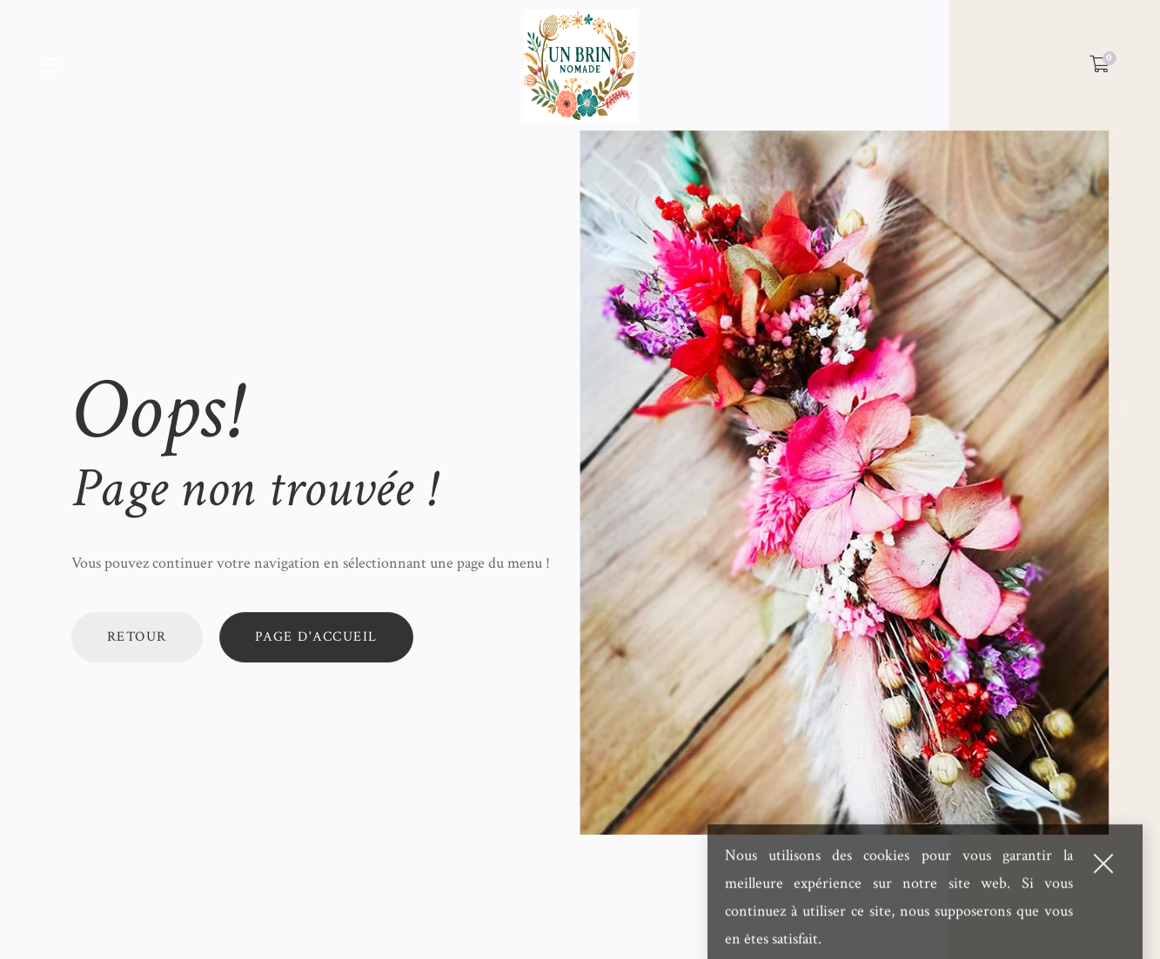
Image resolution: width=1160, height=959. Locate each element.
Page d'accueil (316, 637)
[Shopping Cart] (1100, 65)
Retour (137, 637)
